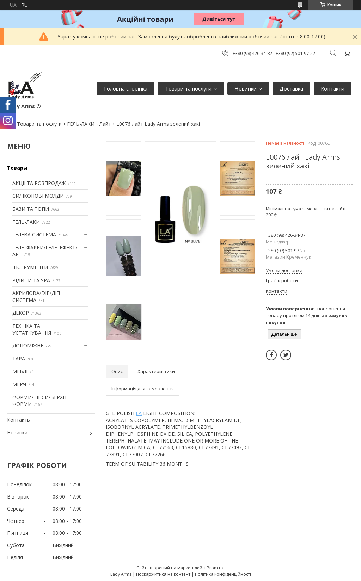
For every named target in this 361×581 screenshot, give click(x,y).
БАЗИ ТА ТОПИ (30, 208)
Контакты (19, 419)
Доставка (291, 88)
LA (139, 413)
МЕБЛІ (19, 371)
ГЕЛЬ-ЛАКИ (80, 123)
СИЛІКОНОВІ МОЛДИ (38, 195)
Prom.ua (216, 567)
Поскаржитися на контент (163, 574)
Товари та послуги (188, 88)
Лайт (105, 123)
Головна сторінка (125, 88)
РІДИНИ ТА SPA (31, 280)
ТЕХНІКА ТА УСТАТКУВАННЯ (31, 329)
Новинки (245, 88)
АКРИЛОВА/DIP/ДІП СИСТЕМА (36, 296)
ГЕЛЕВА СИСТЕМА (34, 234)
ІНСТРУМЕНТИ (30, 267)
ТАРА (18, 358)
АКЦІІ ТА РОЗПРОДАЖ (39, 183)
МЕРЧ (19, 384)
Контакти (332, 88)
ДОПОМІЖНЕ (27, 345)
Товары (17, 168)
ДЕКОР (20, 312)
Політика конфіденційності (223, 574)
